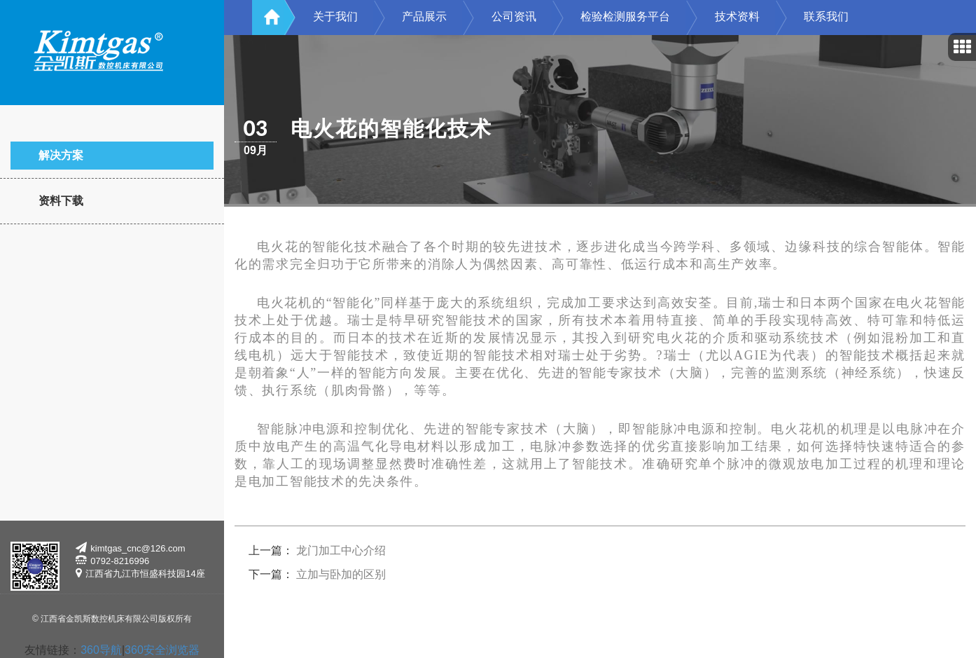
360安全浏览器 (162, 650)
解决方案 (61, 155)
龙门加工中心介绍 (341, 550)
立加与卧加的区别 (341, 574)
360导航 (101, 650)
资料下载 (61, 201)
